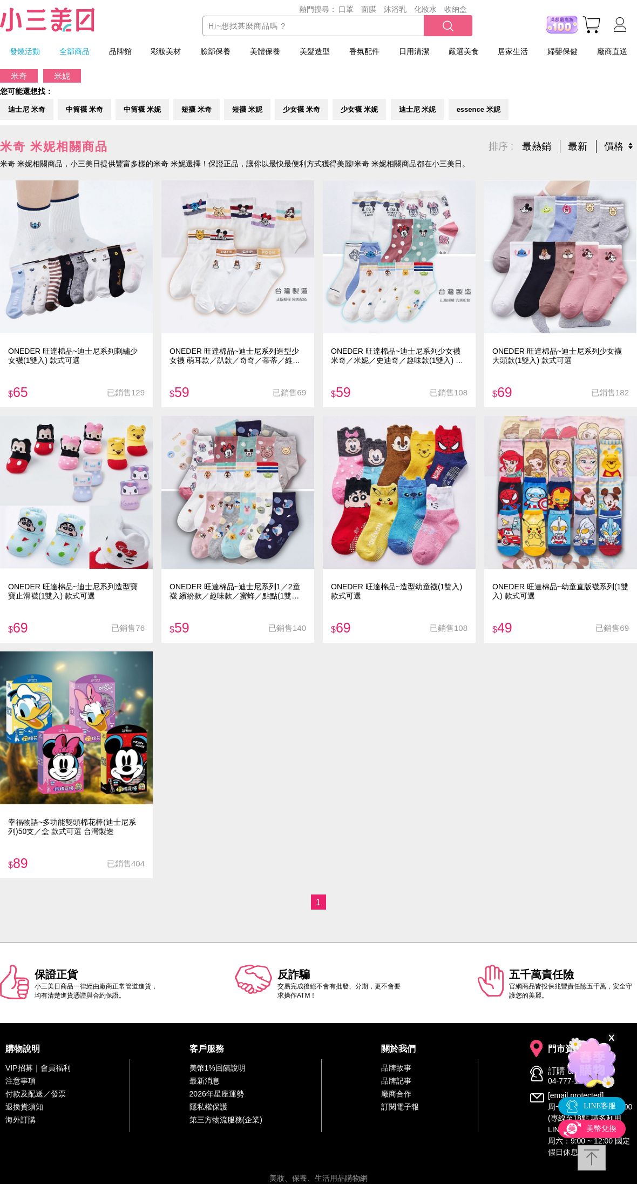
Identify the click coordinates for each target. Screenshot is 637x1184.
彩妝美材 (166, 51)
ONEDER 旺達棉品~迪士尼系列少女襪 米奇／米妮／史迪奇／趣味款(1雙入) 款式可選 (397, 352)
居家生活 (513, 51)
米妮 (62, 75)
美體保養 (265, 51)
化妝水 (425, 9)
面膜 (368, 9)
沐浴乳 (395, 9)
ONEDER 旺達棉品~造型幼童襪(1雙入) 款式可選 (396, 588)
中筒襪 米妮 (142, 107)
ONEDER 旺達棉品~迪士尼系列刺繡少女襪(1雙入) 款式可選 (73, 352)
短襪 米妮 (247, 107)
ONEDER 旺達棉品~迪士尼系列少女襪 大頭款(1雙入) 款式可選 (557, 352)
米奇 (19, 75)
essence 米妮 (478, 107)
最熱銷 (536, 143)
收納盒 (455, 9)
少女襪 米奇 (301, 107)
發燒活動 (25, 51)
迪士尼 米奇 (26, 107)
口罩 (346, 9)
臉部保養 (215, 51)
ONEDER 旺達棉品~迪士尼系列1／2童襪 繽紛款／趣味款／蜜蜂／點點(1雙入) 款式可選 (236, 588)
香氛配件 (364, 51)
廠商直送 (612, 51)
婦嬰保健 (562, 51)
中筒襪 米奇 (84, 107)
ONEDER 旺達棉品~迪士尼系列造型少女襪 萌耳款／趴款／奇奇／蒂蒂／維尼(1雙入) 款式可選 (235, 352)
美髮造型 (315, 51)
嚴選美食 (464, 51)
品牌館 (120, 51)
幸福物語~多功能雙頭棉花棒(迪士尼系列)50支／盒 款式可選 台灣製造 (72, 823)
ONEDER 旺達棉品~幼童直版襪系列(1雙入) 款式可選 (560, 588)
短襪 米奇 (196, 107)
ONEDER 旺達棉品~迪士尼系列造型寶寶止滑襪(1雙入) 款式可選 (73, 588)
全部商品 (74, 51)
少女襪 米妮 (359, 107)
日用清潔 (414, 51)
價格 (614, 143)
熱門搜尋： (318, 9)
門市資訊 (565, 1045)
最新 (577, 143)
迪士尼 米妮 (417, 107)
